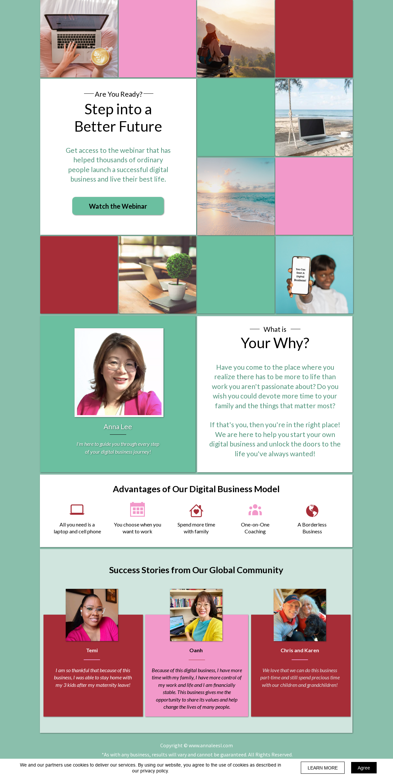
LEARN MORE (323, 767)
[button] (118, 206)
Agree (364, 767)
